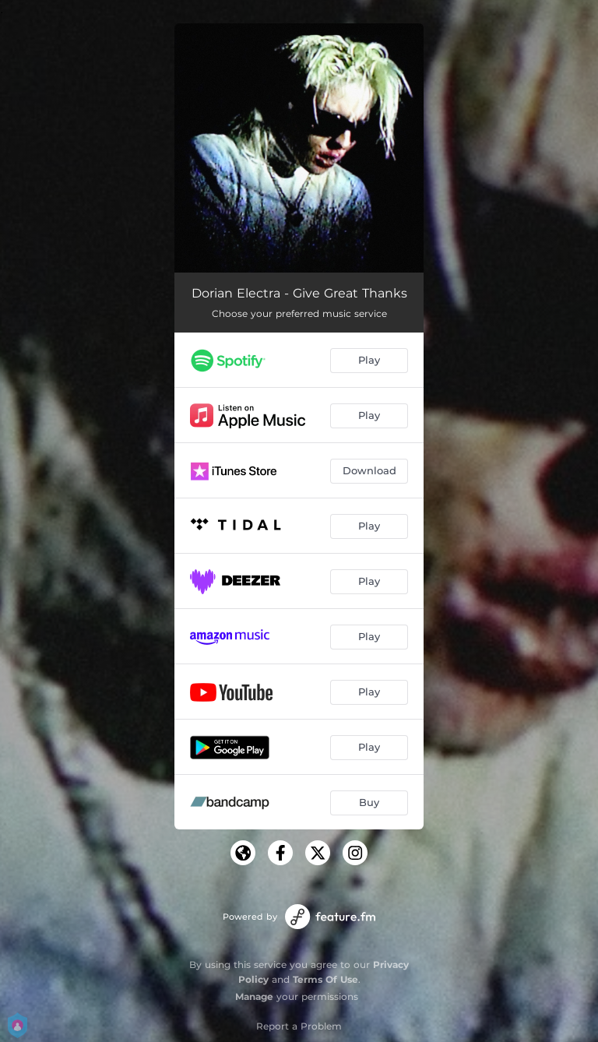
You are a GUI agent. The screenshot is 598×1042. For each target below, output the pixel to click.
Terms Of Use (325, 979)
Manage (254, 996)
